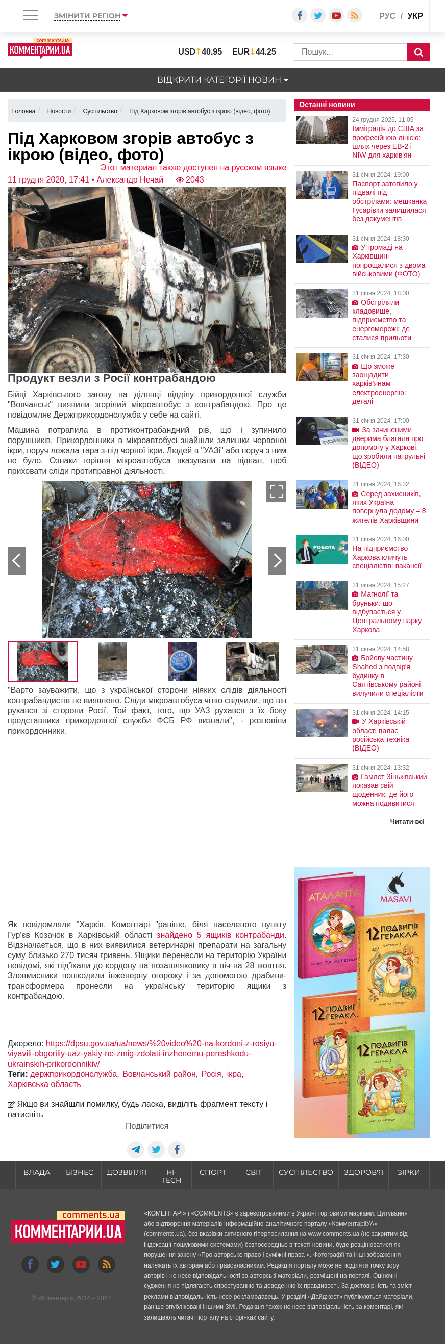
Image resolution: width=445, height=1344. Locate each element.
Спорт (213, 1172)
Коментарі (55, 1298)
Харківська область (44, 1084)
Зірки (409, 1172)
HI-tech (171, 1176)
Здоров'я (363, 1172)
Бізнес (79, 1172)
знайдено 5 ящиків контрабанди (220, 935)
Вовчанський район (159, 1074)
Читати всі (407, 821)
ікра (234, 1074)
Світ (253, 1172)
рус (387, 16)
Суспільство (306, 1172)
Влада (36, 1172)
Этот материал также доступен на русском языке (194, 167)
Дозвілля (126, 1172)
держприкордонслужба (73, 1074)
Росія (211, 1074)
